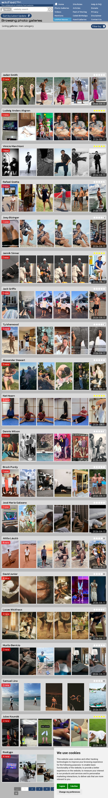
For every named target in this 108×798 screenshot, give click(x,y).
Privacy (94, 11)
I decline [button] (74, 786)
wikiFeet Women (61, 19)
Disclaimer (96, 15)
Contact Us (96, 19)
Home (61, 4)
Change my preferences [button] (69, 792)
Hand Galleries (79, 19)
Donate (94, 8)
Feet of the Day (80, 11)
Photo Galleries (62, 8)
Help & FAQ (96, 4)
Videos (58, 11)
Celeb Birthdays (80, 15)
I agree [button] (62, 786)
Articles (76, 8)
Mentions (59, 15)
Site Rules (77, 4)
